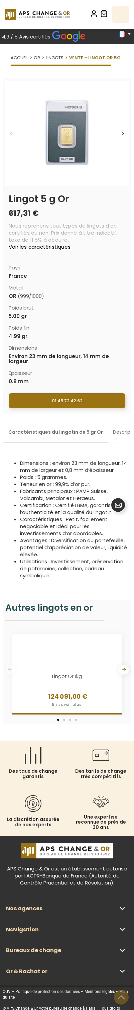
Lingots (54, 58)
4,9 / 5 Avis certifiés (44, 36)
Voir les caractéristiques (40, 246)
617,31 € (24, 213)
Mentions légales (100, 991)
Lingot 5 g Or (39, 198)
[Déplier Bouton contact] (118, 505)
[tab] (55, 432)
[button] (11, 133)
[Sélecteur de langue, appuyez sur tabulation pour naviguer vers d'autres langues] (125, 34)
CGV (7, 991)
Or (37, 58)
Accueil (19, 58)
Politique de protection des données (47, 991)
